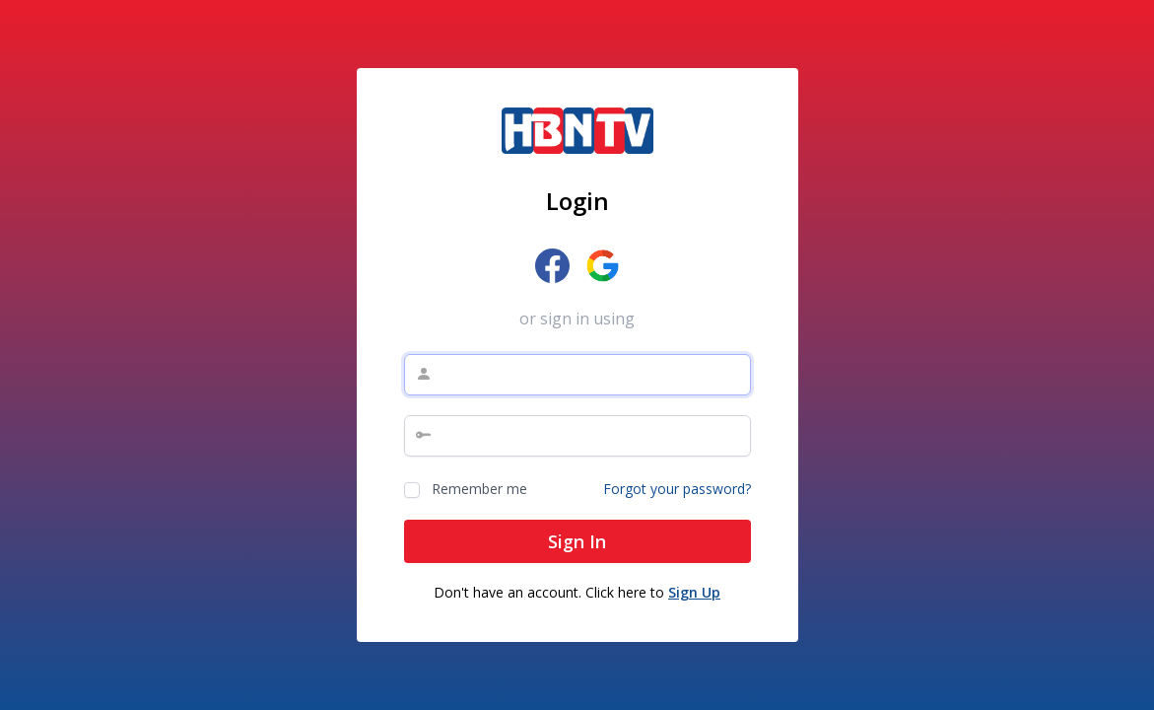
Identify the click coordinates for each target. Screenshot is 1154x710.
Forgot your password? (677, 488)
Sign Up (694, 592)
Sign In (577, 541)
